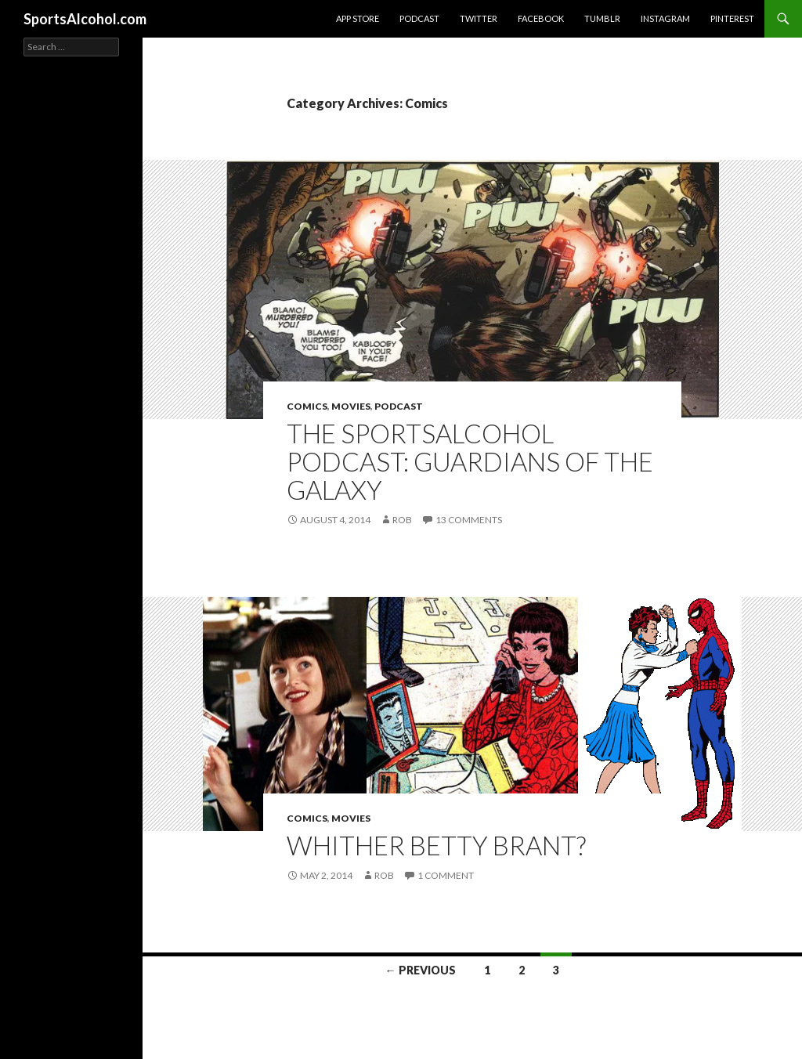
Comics (307, 406)
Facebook (541, 18)
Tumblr (602, 18)
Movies (350, 406)
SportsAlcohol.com (84, 18)
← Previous (420, 970)
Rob (402, 520)
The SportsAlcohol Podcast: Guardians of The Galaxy (470, 461)
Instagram (665, 18)
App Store (357, 18)
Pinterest (732, 18)
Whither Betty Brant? (436, 845)
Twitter (478, 18)
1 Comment (445, 875)
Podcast (419, 18)
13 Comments (468, 520)
